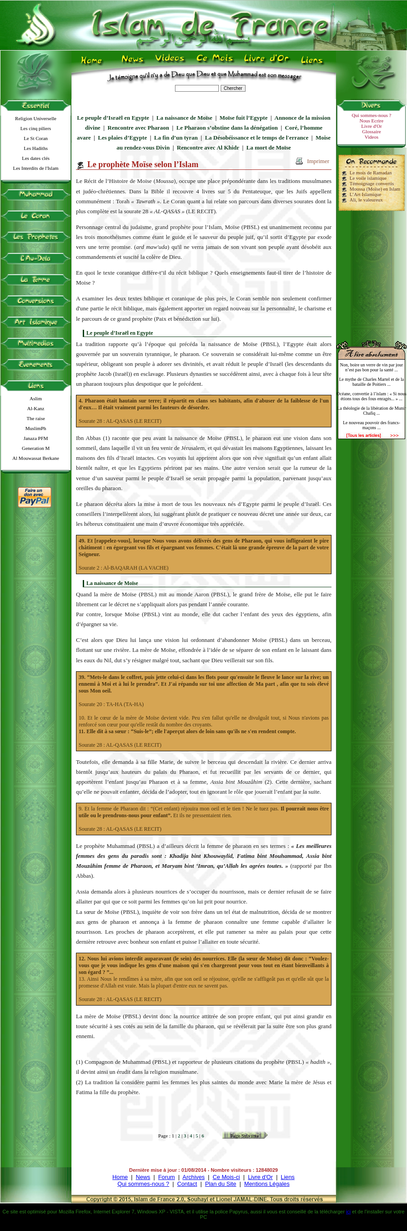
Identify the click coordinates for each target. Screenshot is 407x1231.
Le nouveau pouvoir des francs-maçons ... (371, 425)
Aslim (36, 398)
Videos (371, 137)
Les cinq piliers (35, 128)
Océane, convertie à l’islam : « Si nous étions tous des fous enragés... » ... (371, 396)
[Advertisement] (372, 272)
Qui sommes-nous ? (371, 115)
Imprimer (318, 161)
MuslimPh (35, 428)
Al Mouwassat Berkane (35, 458)
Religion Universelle (35, 118)
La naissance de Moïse (184, 117)
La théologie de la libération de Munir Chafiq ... (371, 411)
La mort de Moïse (268, 147)
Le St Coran (35, 138)
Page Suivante (245, 1135)
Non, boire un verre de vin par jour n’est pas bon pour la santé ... (371, 367)
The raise (36, 418)
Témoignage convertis (372, 183)
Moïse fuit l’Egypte (244, 117)
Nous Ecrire (371, 120)
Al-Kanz (35, 408)
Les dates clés (35, 158)
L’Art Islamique (365, 194)
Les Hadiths (36, 148)
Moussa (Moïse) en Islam (375, 189)
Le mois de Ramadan (371, 172)
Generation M (35, 448)
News (143, 1177)
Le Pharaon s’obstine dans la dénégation (227, 127)
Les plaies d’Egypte (122, 137)
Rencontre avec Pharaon (138, 127)
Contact (187, 1183)
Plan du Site (220, 1183)
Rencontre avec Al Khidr (208, 147)
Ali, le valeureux (366, 199)
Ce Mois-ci (226, 1177)
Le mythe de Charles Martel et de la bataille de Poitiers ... (371, 382)
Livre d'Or (371, 126)
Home (120, 1177)
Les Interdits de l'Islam (36, 168)
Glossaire (371, 131)
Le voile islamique (368, 178)
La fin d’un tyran (176, 137)
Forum (166, 1177)
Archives (194, 1177)
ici (348, 1211)
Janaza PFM (36, 438)
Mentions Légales (266, 1183)
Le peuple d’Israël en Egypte (113, 117)
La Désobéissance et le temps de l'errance (256, 137)
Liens (288, 1177)
